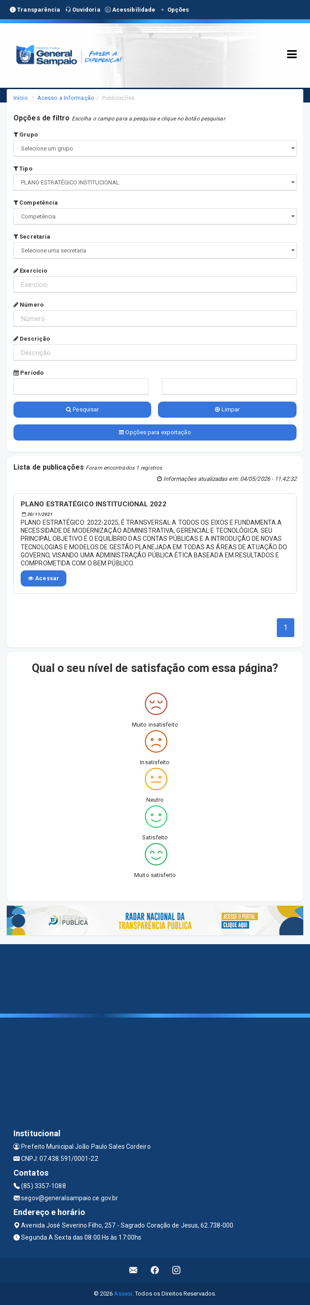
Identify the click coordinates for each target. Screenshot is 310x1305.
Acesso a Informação (65, 97)
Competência (35, 202)
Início (20, 97)
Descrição (31, 338)
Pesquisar (82, 409)
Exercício (30, 270)
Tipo (22, 168)
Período (28, 372)
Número (28, 304)
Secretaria (31, 236)
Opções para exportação (155, 432)
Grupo (25, 134)
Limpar (227, 409)
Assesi (123, 1293)
